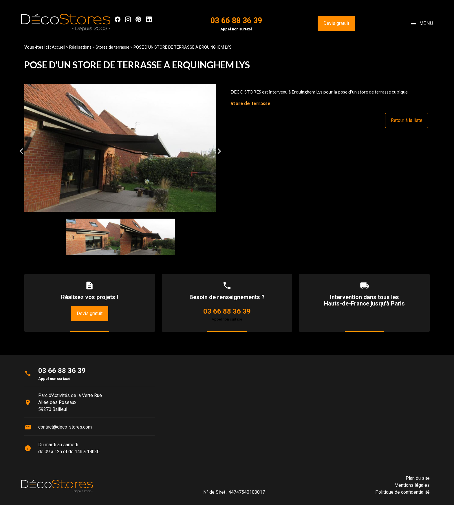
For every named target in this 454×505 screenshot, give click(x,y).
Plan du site (418, 478)
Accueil (58, 47)
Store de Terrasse (250, 103)
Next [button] (219, 151)
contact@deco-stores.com (65, 427)
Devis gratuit (336, 23)
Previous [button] (21, 151)
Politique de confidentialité (402, 492)
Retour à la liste (406, 120)
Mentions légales (412, 485)
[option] (120, 151)
